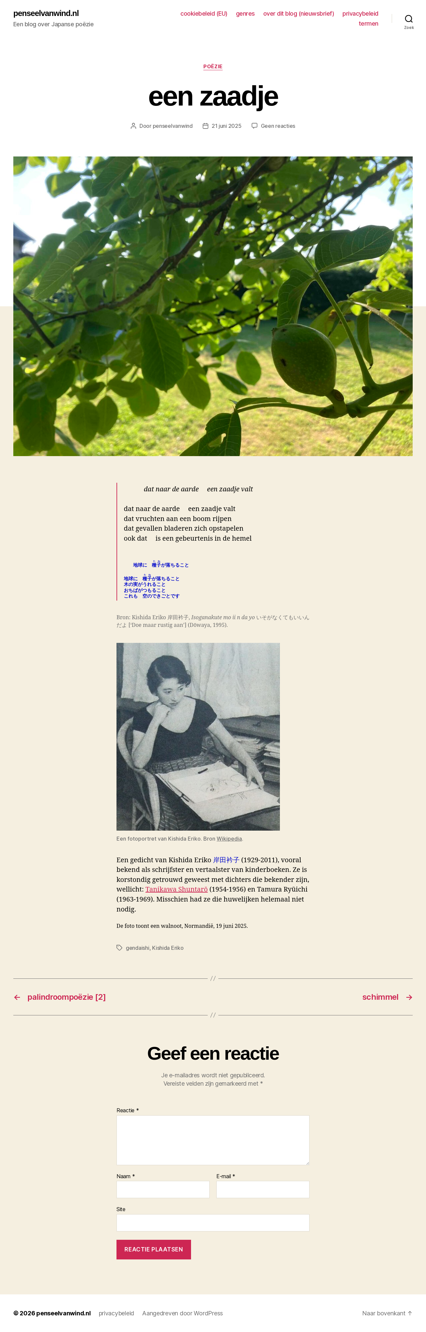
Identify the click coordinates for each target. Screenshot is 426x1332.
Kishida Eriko (168, 947)
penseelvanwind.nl (46, 13)
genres (245, 13)
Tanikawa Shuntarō (176, 889)
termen (368, 23)
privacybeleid (360, 13)
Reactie (127, 1111)
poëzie (212, 67)
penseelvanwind (173, 126)
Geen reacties (278, 126)
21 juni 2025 (227, 126)
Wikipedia (229, 838)
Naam (125, 1177)
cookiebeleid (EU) (204, 13)
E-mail (225, 1177)
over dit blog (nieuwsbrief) (298, 13)
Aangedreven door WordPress (182, 1313)
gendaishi (137, 947)
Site (120, 1209)
